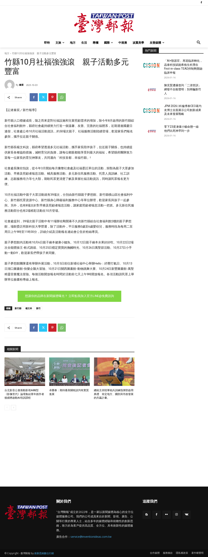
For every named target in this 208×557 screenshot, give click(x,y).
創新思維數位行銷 (44, 553)
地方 (6, 53)
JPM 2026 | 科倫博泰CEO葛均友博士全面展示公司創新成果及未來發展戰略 (183, 110)
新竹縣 (18, 308)
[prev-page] (7, 407)
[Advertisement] (173, 174)
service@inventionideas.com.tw (91, 537)
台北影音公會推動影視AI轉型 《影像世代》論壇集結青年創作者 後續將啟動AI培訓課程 (25, 394)
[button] (199, 42)
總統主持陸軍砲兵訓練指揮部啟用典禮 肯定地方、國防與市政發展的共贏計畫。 (113, 394)
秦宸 (21, 84)
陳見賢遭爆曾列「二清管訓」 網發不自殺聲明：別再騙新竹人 (184, 89)
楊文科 (28, 308)
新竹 (38, 308)
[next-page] (13, 407)
